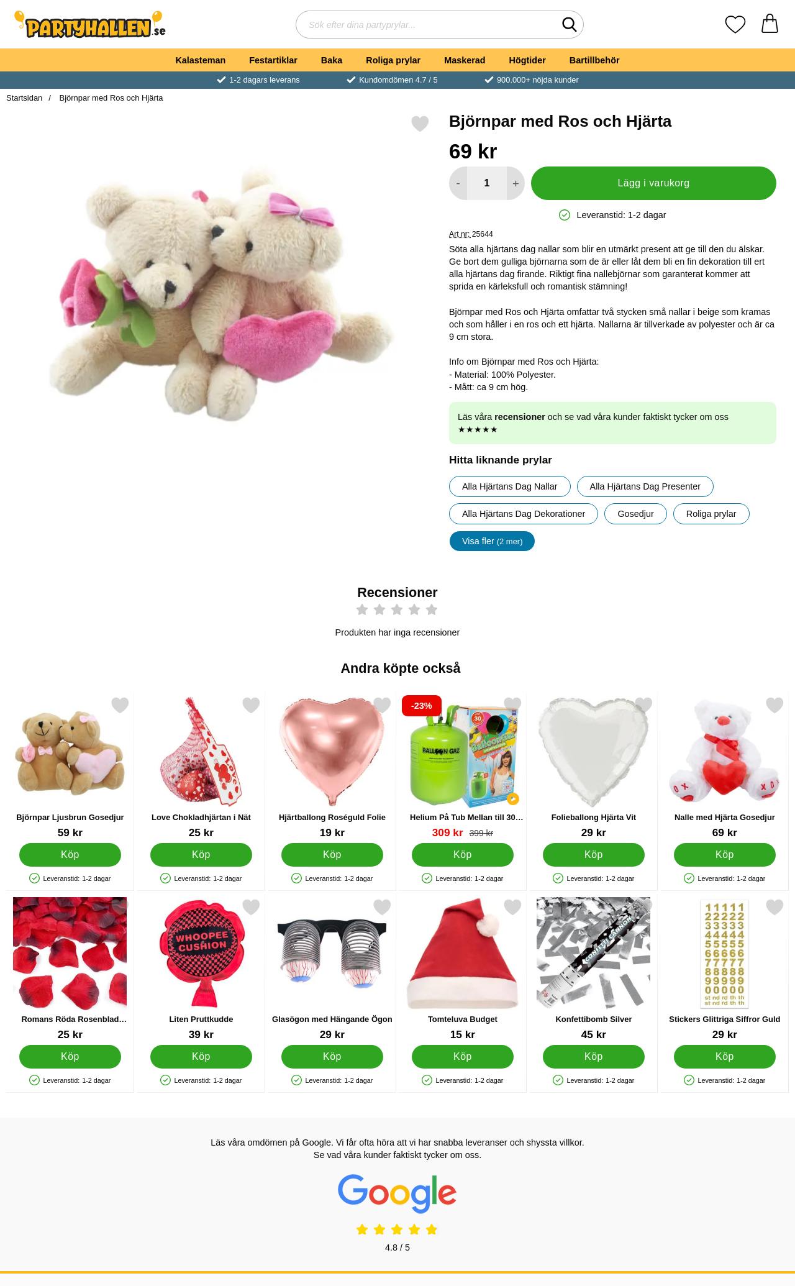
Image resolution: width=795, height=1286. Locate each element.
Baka (331, 60)
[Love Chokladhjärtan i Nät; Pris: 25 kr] (201, 767)
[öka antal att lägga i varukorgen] (516, 183)
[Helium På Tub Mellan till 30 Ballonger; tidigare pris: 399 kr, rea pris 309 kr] (463, 767)
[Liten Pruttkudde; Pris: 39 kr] (201, 969)
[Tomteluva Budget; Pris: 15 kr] (463, 969)
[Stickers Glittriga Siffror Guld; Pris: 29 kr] (725, 969)
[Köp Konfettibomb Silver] (594, 1057)
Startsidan (24, 98)
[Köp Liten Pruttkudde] (201, 1057)
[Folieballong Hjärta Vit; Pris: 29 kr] (594, 767)
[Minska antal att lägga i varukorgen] (458, 183)
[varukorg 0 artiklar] (770, 24)
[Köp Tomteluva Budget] (463, 1057)
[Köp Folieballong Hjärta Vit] (594, 855)
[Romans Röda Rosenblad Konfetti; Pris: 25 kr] (70, 969)
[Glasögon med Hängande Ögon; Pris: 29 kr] (332, 969)
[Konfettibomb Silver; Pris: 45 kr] (594, 969)
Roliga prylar (393, 60)
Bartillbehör (595, 60)
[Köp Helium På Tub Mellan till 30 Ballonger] (463, 855)
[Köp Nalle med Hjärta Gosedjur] (725, 855)
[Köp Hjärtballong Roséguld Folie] (332, 855)
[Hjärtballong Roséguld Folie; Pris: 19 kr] (332, 767)
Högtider (527, 60)
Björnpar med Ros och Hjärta (110, 98)
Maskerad (464, 60)
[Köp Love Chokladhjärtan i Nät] (201, 855)
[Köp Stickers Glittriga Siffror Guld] (725, 1057)
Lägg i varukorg (653, 183)
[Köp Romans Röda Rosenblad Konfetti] (70, 1057)
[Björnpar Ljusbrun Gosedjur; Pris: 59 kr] (70, 767)
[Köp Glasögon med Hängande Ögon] (332, 1057)
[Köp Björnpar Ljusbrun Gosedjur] (70, 855)
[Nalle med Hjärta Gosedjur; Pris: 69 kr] (725, 767)
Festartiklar (273, 60)
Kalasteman (200, 60)
